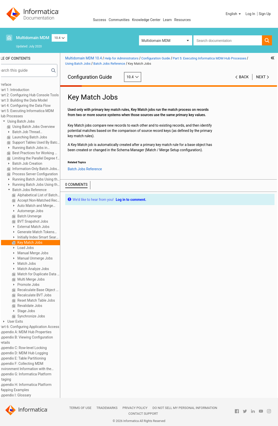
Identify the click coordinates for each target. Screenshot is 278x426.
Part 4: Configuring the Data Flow (35, 106)
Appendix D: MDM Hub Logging (33, 353)
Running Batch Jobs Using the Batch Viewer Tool (43, 179)
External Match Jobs (43, 227)
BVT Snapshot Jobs (42, 221)
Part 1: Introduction (24, 90)
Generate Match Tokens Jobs (43, 232)
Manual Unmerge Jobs (45, 258)
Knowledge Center (146, 20)
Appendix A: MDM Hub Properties (35, 332)
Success (99, 20)
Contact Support (143, 413)
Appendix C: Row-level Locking (33, 348)
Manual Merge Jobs (42, 253)
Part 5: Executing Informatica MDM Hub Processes (36, 113)
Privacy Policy (134, 408)
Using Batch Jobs (31, 121)
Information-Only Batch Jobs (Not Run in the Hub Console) (46, 169)
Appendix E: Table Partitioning (32, 358)
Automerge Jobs (40, 211)
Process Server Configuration (45, 174)
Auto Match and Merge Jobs (42, 206)
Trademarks (106, 408)
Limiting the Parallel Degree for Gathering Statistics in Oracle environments (46, 158)
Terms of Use (80, 408)
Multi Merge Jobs (41, 279)
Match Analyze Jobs (43, 269)
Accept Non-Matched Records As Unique (48, 200)
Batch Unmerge (39, 216)
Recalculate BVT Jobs (44, 295)
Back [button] (244, 77)
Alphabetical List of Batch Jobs (48, 195)
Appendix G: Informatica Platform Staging (35, 376)
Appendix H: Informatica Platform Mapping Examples (35, 387)
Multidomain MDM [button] (156, 41)
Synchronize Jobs (41, 316)
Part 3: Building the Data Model (33, 100)
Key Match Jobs (39, 242)
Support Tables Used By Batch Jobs (46, 142)
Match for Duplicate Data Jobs (48, 274)
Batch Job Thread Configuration (33, 132)
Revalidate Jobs (39, 306)
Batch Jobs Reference (39, 190)
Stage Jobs (36, 311)
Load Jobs (35, 248)
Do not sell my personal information (185, 408)
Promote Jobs (38, 285)
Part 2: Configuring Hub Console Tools (39, 95)
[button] (234, 14)
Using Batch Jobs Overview (43, 127)
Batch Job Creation (37, 163)
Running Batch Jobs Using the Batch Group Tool (43, 185)
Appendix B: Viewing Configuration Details (36, 340)
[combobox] (227, 40)
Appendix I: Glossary (25, 395)
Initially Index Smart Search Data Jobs (46, 237)
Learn (167, 20)
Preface (15, 84)
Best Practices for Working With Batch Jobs (46, 153)
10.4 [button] (59, 38)
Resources (182, 20)
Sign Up (265, 14)
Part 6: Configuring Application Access (39, 327)
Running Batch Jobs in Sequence (37, 148)
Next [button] (261, 77)
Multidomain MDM (32, 37)
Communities (119, 20)
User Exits (25, 321)
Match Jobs (36, 264)
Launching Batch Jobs (39, 137)
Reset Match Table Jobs (46, 300)
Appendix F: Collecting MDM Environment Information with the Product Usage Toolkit (35, 367)
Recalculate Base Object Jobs (48, 290)
